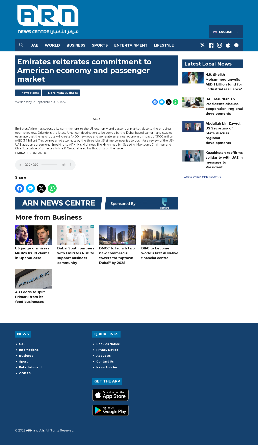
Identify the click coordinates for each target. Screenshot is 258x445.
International (29, 350)
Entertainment (131, 45)
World (52, 45)
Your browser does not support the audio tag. (45, 164)
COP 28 (25, 373)
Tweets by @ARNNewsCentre (201, 176)
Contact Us (105, 361)
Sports (100, 45)
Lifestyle (164, 45)
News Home (30, 92)
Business (76, 45)
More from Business (63, 92)
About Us (103, 355)
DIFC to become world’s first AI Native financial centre (159, 242)
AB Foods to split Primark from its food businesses (33, 286)
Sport (23, 361)
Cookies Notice (108, 344)
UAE (34, 45)
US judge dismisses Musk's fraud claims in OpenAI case (33, 242)
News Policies (107, 367)
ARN (29, 430)
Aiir (41, 430)
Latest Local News (208, 64)
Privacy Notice (107, 350)
